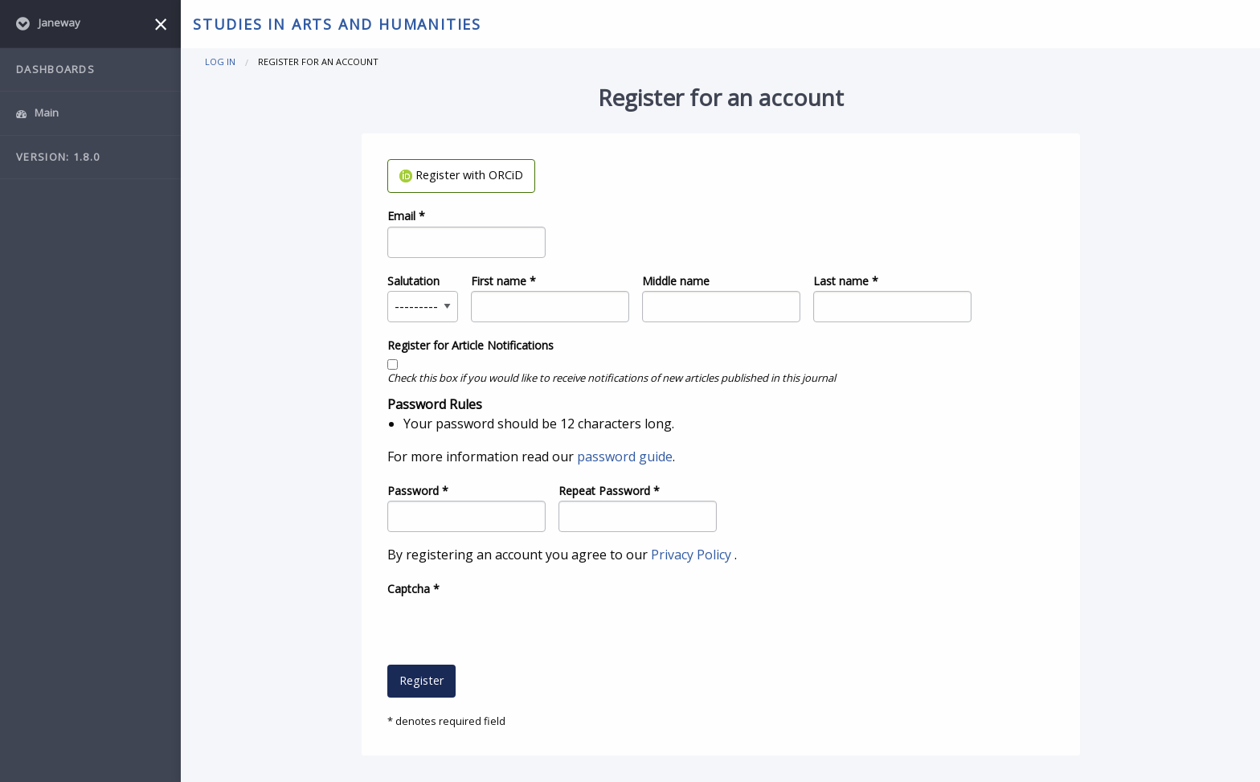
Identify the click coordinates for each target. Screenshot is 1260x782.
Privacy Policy (692, 554)
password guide (625, 456)
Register (421, 680)
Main (37, 112)
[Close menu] (160, 24)
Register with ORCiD (461, 174)
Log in (220, 61)
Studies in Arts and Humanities (337, 24)
